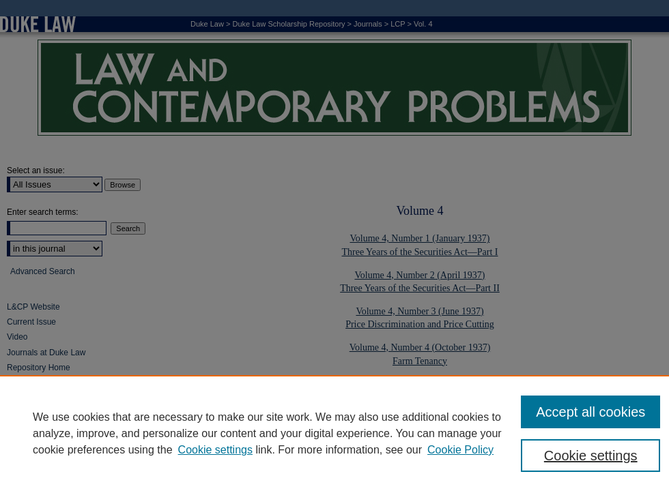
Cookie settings (215, 450)
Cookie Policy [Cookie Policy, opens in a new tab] (460, 450)
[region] (334, 433)
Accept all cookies (590, 411)
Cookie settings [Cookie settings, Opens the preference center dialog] (591, 455)
